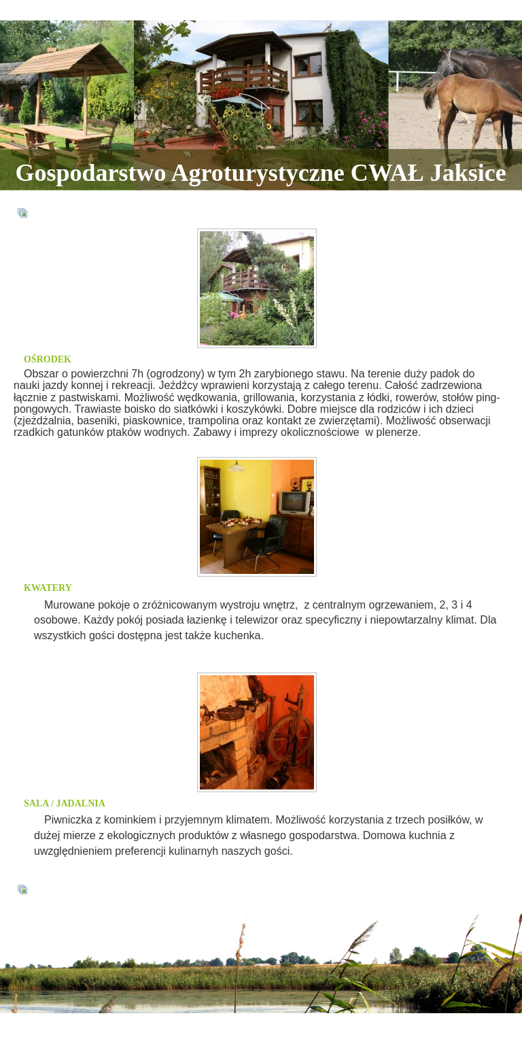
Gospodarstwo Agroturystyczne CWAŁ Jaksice (261, 172)
